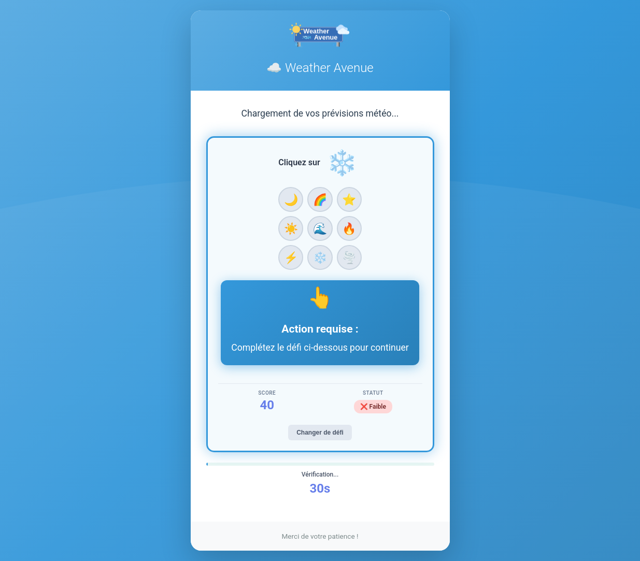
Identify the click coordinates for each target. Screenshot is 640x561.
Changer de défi (320, 432)
